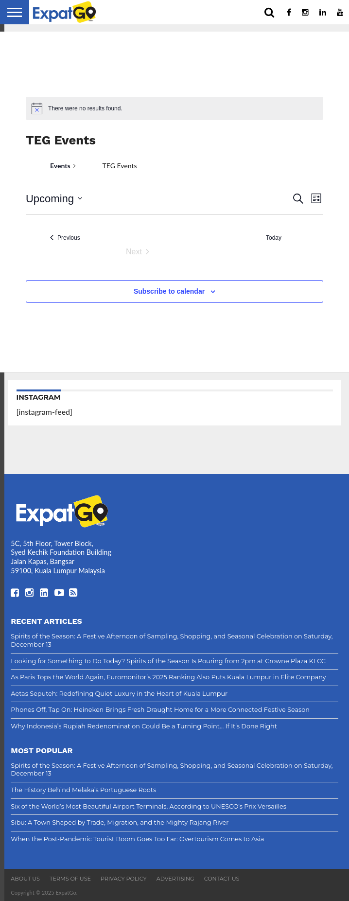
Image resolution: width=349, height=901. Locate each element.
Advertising (175, 878)
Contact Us (222, 878)
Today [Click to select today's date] (273, 237)
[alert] (174, 108)
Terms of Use (70, 878)
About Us (25, 878)
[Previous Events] (65, 238)
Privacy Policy (124, 878)
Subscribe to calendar (169, 291)
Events (60, 165)
